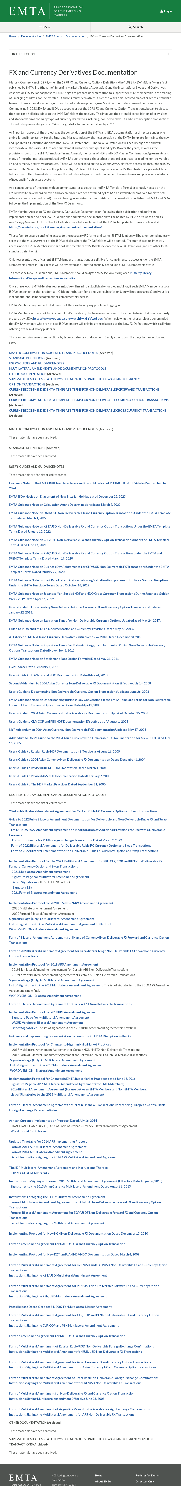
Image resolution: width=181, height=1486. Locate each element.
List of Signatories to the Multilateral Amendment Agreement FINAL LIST (60, 924)
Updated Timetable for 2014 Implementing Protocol (48, 1141)
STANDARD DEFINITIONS (27, 358)
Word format (20, 1131)
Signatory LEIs (23, 887)
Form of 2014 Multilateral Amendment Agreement (49, 1147)
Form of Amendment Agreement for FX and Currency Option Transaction (67, 1244)
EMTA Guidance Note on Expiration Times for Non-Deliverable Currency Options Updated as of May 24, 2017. (85, 620)
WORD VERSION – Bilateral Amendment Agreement (45, 929)
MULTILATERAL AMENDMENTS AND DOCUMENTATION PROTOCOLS (57, 368)
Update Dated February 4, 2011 (34, 667)
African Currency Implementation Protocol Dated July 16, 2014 (53, 1120)
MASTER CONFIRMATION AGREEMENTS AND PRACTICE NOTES (53, 353)
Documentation (31, 36)
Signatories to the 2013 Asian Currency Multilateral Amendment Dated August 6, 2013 (71, 1186)
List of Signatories (24, 882)
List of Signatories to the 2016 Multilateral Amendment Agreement (57, 1094)
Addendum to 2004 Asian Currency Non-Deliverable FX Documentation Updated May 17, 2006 (77, 730)
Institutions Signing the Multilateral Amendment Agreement (58, 1275)
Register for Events (148, 1475)
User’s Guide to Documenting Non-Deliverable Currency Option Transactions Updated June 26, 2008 (79, 691)
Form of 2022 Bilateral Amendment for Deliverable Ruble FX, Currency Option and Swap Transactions (81, 845)
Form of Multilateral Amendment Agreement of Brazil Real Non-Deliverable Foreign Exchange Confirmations (84, 1378)
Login (168, 11)
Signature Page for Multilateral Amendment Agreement (50, 877)
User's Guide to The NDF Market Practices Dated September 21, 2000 (57, 784)
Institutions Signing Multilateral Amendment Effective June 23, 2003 (56, 1399)
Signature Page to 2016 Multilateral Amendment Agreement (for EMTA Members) (67, 1084)
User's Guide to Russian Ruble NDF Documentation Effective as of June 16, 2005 (64, 751)
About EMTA (103, 1481)
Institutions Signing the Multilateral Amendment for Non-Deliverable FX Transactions (75, 1351)
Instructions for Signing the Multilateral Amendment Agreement (57, 1197)
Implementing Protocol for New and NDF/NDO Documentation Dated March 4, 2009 (74, 1254)
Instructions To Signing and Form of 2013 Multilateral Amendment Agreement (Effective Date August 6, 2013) (85, 1181)
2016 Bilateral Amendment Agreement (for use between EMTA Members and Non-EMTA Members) (79, 1089)
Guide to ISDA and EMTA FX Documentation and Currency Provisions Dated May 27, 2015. (71, 629)
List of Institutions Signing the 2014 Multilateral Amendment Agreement (65, 1157)
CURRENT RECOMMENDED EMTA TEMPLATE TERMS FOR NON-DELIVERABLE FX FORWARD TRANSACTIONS (84, 389)
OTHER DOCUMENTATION (27, 374)
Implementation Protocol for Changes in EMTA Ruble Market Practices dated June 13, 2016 (72, 1079)
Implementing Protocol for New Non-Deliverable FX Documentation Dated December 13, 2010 (78, 1233)
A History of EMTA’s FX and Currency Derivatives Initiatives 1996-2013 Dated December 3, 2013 (75, 637)
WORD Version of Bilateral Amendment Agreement (47, 1022)
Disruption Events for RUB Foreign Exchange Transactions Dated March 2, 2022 (67, 840)
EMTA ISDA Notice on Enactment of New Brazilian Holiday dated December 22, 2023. (67, 496)
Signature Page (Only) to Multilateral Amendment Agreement (52, 919)
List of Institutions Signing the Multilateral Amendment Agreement (57, 1223)
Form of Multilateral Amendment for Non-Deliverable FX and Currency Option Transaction (72, 1393)
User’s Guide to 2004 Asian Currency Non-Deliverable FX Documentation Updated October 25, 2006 (78, 713)
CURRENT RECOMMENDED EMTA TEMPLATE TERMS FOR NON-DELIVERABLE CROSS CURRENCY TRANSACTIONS (87, 410)
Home (12, 36)
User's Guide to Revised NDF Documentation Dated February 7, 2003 (59, 776)
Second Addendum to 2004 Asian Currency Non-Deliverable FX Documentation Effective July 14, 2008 (80, 683)
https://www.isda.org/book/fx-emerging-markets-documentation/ (55, 227)
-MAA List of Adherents (30, 1173)
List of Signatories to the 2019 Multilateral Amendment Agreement (56, 985)
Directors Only (145, 1481)
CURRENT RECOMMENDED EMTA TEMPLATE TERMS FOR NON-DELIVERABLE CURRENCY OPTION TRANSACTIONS (89, 400)
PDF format (39, 1131)
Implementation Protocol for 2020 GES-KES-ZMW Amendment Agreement (61, 903)
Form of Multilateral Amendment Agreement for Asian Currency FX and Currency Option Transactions (80, 1362)
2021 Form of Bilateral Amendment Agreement (44, 892)
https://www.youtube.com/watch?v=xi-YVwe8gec (68, 318)
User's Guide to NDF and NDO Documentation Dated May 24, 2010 (58, 675)
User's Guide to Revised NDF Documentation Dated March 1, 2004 (57, 768)
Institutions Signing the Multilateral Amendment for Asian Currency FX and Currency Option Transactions (82, 1367)
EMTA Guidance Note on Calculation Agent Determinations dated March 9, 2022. (65, 504)
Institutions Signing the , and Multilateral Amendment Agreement (64, 1325)
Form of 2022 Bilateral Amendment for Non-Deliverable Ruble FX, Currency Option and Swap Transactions (84, 851)
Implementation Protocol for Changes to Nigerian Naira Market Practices (60, 1044)
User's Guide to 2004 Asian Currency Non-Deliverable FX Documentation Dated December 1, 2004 (77, 759)
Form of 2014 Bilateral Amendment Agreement (46, 1152)
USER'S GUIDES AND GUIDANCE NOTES (36, 363)
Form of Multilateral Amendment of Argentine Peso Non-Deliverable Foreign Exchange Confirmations (79, 1409)
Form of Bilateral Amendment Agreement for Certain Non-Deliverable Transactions (70, 1004)
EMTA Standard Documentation (65, 36)
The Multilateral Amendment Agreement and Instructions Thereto (58, 1168)
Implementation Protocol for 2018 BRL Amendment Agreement (53, 1012)
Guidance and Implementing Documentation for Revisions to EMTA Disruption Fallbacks (70, 1036)
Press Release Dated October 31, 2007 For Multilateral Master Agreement (60, 1307)
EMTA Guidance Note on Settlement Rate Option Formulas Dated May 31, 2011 (64, 659)
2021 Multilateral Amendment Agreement (41, 872)
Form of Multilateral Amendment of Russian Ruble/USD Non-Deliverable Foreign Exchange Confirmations (81, 1346)
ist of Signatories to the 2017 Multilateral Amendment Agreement (58, 1065)
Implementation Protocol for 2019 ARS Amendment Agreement (53, 964)
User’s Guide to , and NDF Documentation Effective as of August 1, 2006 (68, 721)
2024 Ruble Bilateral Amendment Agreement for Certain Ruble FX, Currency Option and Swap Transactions (83, 811)
